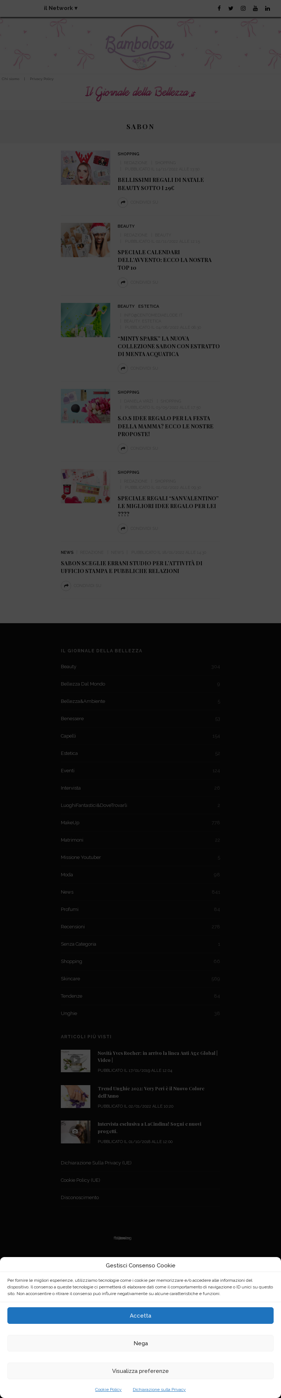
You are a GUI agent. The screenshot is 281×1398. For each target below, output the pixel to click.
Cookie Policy (108, 1389)
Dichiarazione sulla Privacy (159, 1389)
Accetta (140, 1315)
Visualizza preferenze (140, 1371)
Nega (140, 1343)
